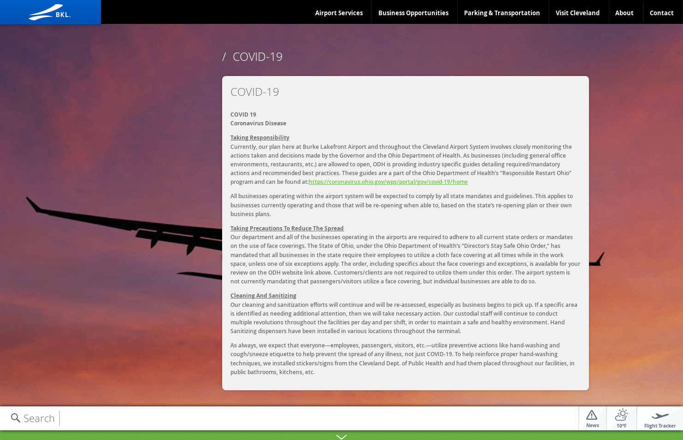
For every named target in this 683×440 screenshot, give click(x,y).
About (624, 13)
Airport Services (339, 13)
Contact (662, 13)
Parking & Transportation (502, 13)
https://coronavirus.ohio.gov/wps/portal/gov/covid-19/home (388, 182)
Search (39, 418)
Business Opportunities (413, 13)
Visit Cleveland (578, 13)
